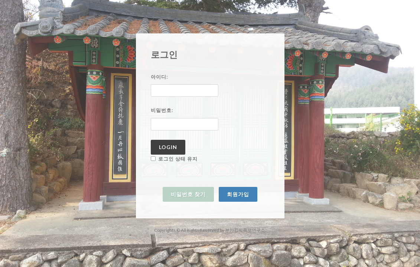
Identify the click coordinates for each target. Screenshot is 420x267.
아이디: (159, 77)
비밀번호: (162, 110)
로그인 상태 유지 (174, 159)
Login (168, 147)
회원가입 (238, 194)
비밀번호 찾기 (188, 194)
